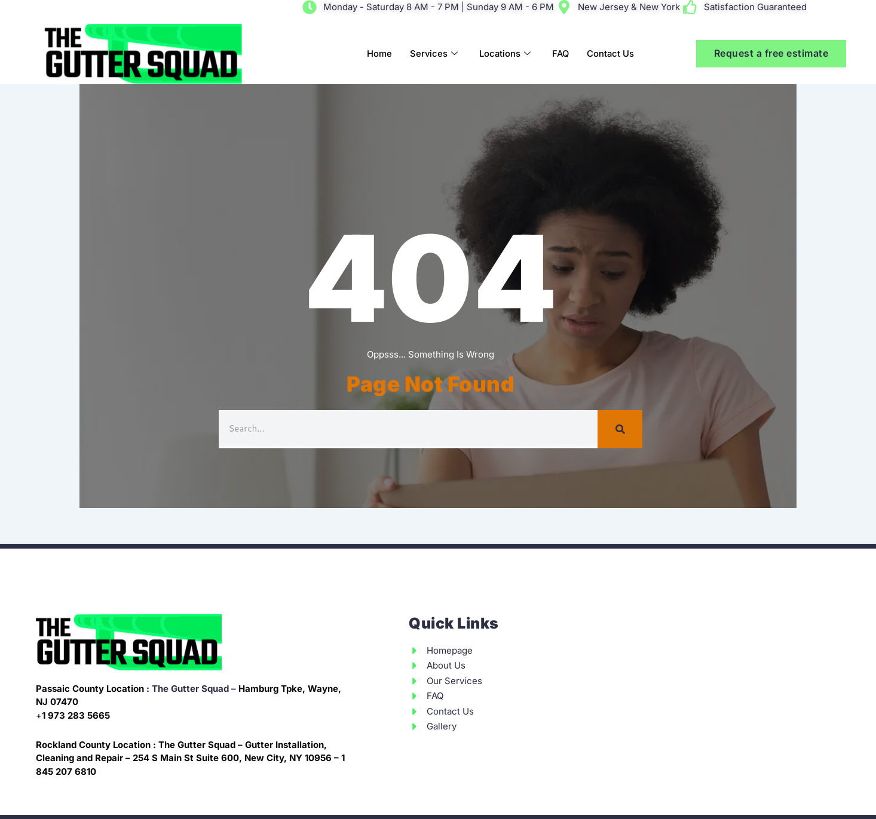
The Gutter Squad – (194, 688)
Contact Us (610, 53)
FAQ (559, 53)
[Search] (620, 429)
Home (376, 53)
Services (431, 54)
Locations (503, 54)
